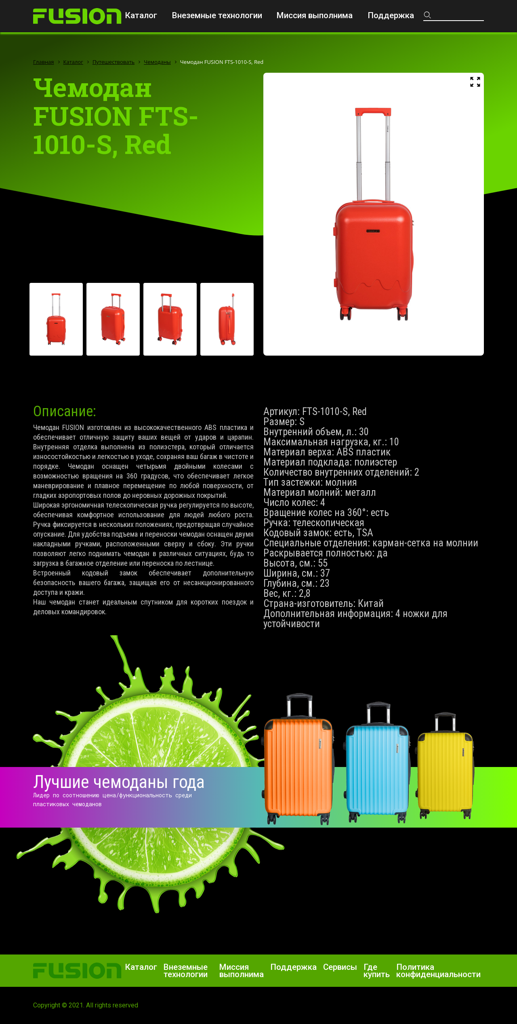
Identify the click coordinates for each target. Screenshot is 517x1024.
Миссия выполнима (315, 15)
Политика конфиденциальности (438, 970)
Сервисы (340, 967)
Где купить (377, 970)
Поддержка (391, 15)
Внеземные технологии (217, 15)
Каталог (141, 15)
